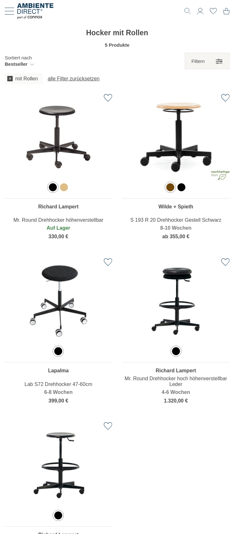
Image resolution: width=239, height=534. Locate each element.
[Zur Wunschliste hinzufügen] (108, 98)
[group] (117, 78)
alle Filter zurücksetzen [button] (74, 78)
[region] (58, 171)
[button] (19, 61)
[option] (52, 187)
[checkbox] (24, 79)
